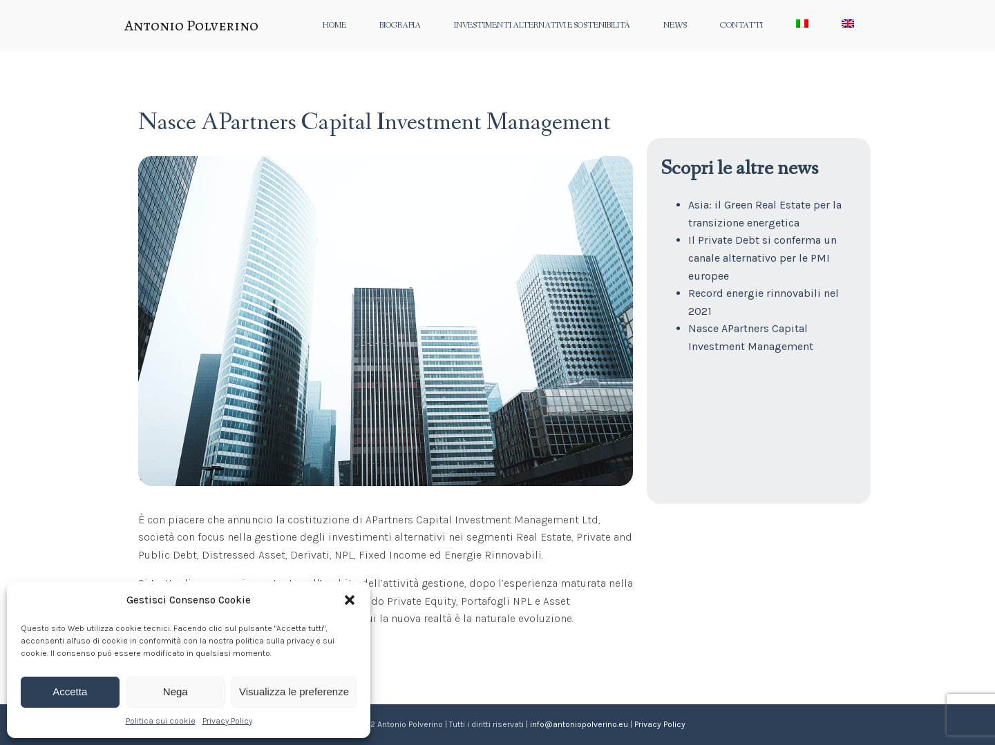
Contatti (741, 25)
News (675, 25)
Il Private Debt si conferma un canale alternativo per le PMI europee (762, 257)
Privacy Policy (227, 721)
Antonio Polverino (191, 25)
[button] (350, 600)
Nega (175, 691)
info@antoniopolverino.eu (579, 724)
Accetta (70, 691)
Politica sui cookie (161, 721)
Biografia (400, 25)
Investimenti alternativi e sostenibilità (542, 25)
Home (334, 25)
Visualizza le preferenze (294, 691)
